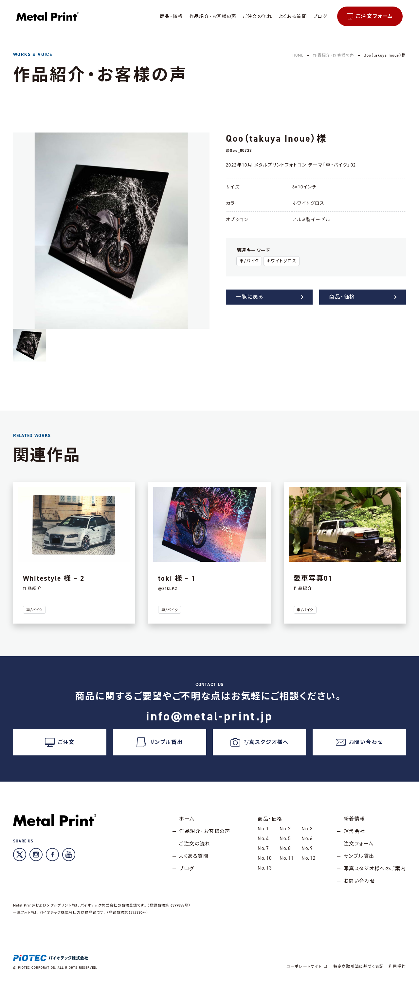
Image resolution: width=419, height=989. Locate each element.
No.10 (265, 858)
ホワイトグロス (281, 261)
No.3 (307, 828)
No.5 (285, 838)
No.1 (263, 828)
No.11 (287, 858)
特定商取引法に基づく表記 (358, 966)
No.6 (307, 838)
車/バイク (249, 261)
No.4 (263, 838)
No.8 (285, 848)
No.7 (263, 848)
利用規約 (397, 966)
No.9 (307, 848)
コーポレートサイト (307, 966)
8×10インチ (304, 187)
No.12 (308, 858)
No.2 (285, 828)
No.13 (265, 868)
